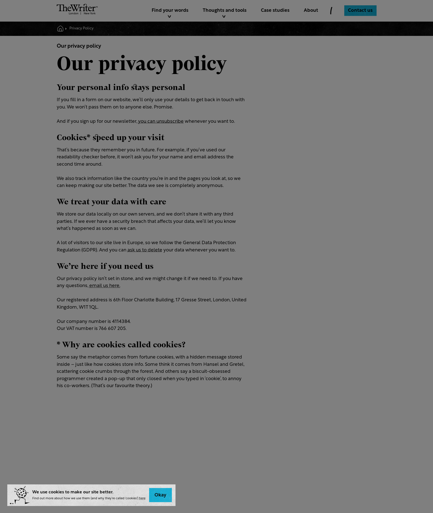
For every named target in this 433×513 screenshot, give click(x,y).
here (142, 498)
